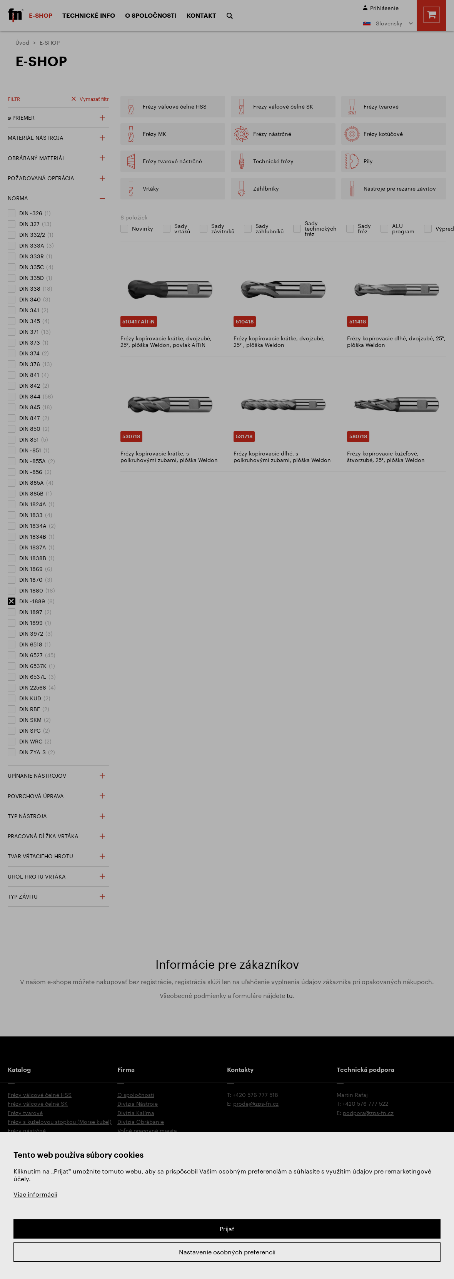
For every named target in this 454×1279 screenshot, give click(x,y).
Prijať (227, 1228)
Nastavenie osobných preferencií (227, 1252)
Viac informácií (35, 1194)
